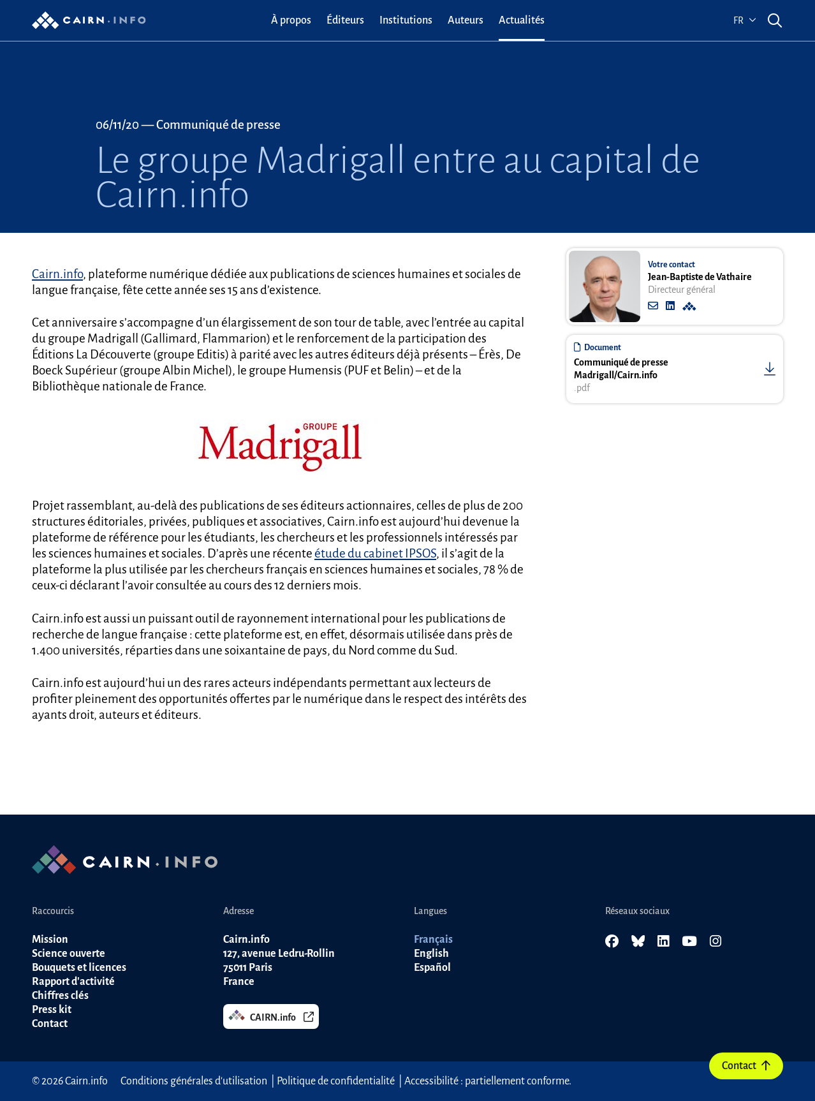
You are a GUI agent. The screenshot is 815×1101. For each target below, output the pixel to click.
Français (433, 939)
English (431, 953)
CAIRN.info (271, 1016)
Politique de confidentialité (336, 1081)
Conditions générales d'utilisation (194, 1081)
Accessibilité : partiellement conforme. (487, 1081)
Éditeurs (345, 20)
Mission (50, 939)
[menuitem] (291, 20)
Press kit (51, 1010)
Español (432, 967)
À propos (291, 20)
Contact (746, 1066)
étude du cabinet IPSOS (375, 553)
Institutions (405, 20)
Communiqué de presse (218, 124)
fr (744, 20)
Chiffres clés (60, 995)
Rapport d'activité (73, 981)
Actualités (522, 20)
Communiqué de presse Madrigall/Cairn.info (621, 368)
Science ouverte (68, 953)
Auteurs (465, 20)
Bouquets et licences (79, 967)
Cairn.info (57, 274)
